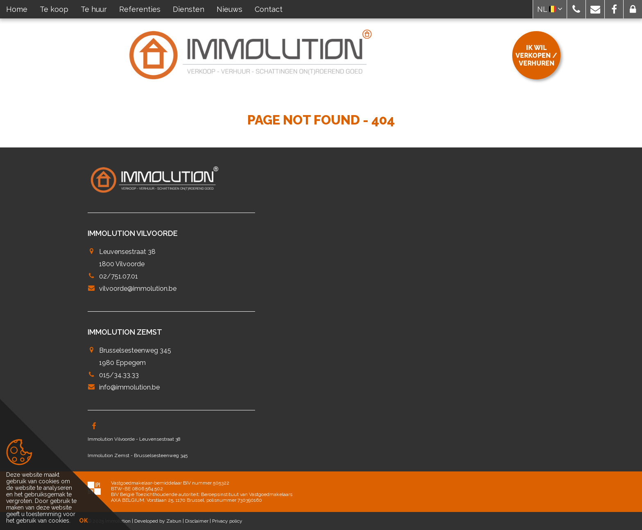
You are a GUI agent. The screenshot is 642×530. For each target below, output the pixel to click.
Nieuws (229, 9)
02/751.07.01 (118, 276)
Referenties (139, 9)
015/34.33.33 (119, 375)
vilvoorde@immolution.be (137, 288)
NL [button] (550, 9)
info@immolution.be (129, 387)
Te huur (94, 9)
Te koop (54, 9)
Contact (269, 9)
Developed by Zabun (157, 521)
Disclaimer (196, 521)
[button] (576, 9)
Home (16, 9)
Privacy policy (227, 521)
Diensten (188, 9)
